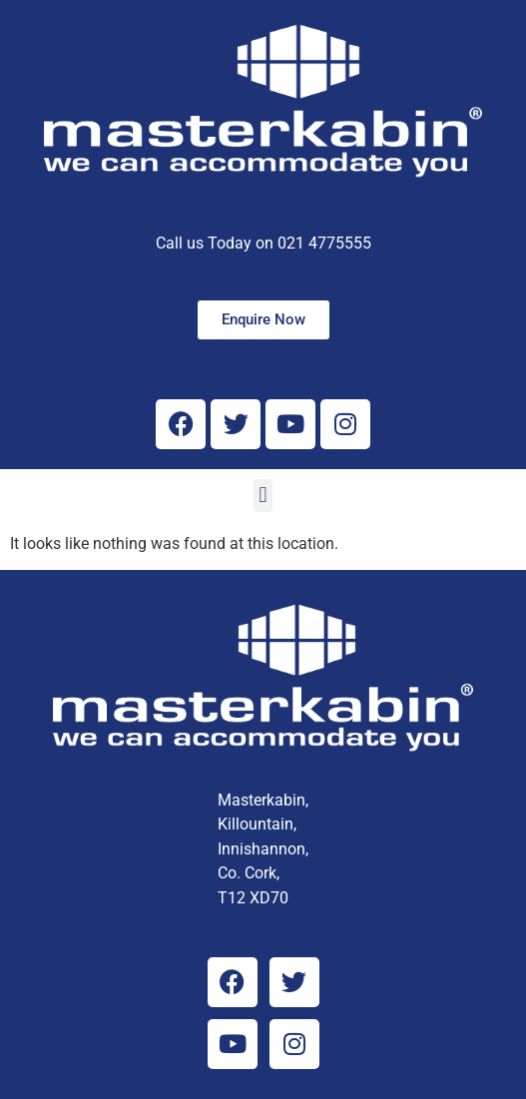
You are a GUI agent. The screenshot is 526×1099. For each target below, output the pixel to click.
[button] (263, 495)
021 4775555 (324, 243)
